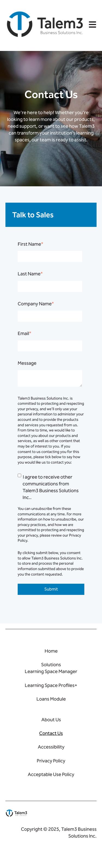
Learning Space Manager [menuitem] (51, 671)
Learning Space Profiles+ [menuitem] (51, 685)
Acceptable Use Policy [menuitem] (51, 774)
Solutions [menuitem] (51, 665)
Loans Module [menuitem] (51, 699)
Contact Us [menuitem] (51, 733)
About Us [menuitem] (51, 720)
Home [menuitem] (51, 651)
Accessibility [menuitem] (51, 747)
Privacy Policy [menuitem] (51, 761)
